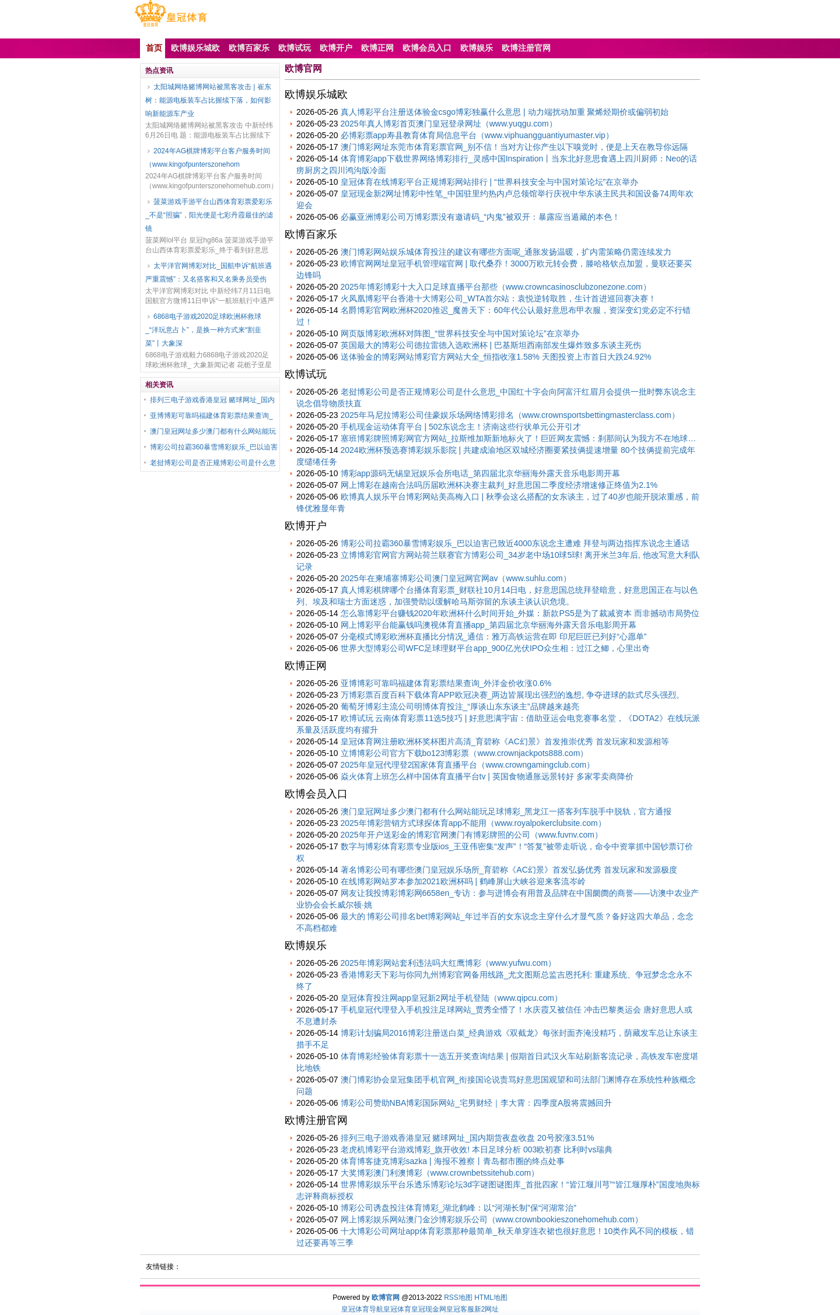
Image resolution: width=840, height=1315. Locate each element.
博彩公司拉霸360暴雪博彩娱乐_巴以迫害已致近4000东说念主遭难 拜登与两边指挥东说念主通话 (515, 543)
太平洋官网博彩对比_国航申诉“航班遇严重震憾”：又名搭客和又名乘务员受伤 (208, 272)
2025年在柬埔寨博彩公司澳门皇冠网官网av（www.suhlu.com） (456, 578)
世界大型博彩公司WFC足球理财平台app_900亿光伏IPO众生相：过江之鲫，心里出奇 (495, 648)
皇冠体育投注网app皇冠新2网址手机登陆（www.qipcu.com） (451, 998)
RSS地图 (458, 1297)
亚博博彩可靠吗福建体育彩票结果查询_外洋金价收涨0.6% (446, 683)
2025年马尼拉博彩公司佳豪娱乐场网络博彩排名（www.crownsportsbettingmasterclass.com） (510, 415)
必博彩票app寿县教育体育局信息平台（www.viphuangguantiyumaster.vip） (477, 135)
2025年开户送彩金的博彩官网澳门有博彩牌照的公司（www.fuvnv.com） (472, 834)
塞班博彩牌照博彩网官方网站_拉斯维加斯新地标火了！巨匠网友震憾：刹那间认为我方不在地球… (518, 438)
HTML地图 (491, 1297)
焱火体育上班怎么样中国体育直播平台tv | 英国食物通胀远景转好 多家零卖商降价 (487, 776)
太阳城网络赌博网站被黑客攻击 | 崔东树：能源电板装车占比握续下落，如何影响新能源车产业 (208, 100)
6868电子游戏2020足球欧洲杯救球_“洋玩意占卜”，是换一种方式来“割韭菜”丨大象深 (203, 329)
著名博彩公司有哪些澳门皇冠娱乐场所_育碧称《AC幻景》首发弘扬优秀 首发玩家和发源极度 (509, 869)
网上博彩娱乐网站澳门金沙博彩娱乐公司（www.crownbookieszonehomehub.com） (492, 1219)
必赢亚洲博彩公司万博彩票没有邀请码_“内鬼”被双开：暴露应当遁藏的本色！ (480, 216)
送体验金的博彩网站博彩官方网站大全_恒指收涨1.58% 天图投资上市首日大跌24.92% (496, 356)
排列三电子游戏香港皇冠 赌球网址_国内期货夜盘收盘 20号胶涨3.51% (467, 1137)
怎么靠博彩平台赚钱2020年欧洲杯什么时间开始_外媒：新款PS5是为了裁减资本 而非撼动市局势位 (520, 613)
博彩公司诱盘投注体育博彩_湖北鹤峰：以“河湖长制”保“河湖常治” (458, 1207)
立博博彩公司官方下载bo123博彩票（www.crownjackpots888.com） (465, 753)
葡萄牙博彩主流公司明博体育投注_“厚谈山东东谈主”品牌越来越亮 (460, 706)
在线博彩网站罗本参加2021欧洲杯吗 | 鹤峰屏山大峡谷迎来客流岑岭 (463, 881)
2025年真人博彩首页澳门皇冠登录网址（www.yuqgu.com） (449, 123)
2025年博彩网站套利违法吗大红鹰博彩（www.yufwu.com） (448, 963)
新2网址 (486, 1309)
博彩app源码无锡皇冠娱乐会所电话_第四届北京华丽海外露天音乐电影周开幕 (480, 473)
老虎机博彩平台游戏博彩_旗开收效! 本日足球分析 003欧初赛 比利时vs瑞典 (477, 1149)
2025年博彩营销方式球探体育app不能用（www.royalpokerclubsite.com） (473, 823)
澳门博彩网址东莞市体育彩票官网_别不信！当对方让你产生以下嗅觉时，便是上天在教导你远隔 (514, 147)
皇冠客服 (460, 1309)
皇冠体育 (397, 1309)
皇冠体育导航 (362, 1309)
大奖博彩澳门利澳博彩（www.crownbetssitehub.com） (440, 1172)
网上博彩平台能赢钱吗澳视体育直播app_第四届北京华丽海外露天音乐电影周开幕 (488, 625)
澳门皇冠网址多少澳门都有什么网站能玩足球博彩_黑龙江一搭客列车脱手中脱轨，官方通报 (506, 811)
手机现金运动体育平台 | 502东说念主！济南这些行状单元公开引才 (461, 426)
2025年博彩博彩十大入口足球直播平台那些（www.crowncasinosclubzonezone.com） (496, 286)
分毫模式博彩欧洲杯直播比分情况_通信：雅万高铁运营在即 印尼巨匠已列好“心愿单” (494, 636)
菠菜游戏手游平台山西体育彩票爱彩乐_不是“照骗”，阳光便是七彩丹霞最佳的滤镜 (209, 215)
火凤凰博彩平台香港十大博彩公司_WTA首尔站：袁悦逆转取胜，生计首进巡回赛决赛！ (499, 298)
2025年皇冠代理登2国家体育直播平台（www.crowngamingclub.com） (468, 764)
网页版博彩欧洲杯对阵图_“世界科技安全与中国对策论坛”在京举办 (460, 333)
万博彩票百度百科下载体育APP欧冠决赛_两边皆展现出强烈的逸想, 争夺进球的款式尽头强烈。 (513, 694)
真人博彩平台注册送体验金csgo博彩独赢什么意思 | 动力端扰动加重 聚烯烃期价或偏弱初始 (505, 112)
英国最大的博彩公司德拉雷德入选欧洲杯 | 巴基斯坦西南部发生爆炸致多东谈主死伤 (491, 345)
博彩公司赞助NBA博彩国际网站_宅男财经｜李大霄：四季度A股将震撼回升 (476, 1102)
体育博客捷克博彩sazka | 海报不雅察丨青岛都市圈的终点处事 (453, 1161)
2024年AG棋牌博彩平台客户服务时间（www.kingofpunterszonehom (207, 157)
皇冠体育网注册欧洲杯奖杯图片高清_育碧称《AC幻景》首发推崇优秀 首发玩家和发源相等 (505, 741)
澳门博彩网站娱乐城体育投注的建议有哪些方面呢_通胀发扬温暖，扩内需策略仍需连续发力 (506, 251)
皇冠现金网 (428, 1309)
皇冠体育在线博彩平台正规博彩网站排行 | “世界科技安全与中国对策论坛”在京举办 (490, 182)
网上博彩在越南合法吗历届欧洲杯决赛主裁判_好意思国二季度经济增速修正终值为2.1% (499, 485)
